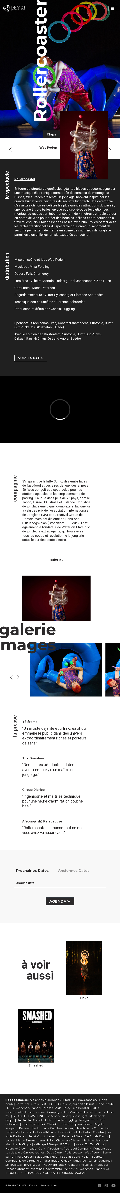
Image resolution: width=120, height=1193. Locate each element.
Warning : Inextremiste (46, 1169)
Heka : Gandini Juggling (61, 1120)
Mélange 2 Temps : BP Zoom (53, 1144)
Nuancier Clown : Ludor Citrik (25, 1148)
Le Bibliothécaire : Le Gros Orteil (55, 1132)
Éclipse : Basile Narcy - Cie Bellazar (65, 1108)
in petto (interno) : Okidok (39, 1124)
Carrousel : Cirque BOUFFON (36, 1104)
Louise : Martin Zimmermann (25, 1140)
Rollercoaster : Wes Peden (82, 1152)
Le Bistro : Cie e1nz (91, 1132)
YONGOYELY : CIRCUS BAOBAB (64, 1172)
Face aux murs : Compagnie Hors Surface (53, 1112)
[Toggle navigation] (112, 8)
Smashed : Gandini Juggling (91, 1160)
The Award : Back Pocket (59, 1164)
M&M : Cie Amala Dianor (63, 1140)
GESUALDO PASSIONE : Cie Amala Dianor (41, 1116)
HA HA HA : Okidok (30, 1120)
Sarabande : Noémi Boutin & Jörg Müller (62, 1156)
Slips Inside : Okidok (57, 1160)
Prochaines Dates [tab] (32, 870)
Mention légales (49, 1185)
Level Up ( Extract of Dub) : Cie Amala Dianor (77, 1136)
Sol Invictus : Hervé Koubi (22, 1164)
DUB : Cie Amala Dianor (23, 1108)
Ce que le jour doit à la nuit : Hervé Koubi (86, 1104)
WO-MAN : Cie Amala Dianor (83, 1169)
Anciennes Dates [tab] (73, 870)
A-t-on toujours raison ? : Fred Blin (53, 1100)
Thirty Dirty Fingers (27, 1185)
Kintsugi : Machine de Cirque (83, 1128)
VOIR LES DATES (30, 358)
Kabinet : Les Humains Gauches (40, 1128)
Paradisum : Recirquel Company (69, 1148)
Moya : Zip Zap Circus (90, 1144)
